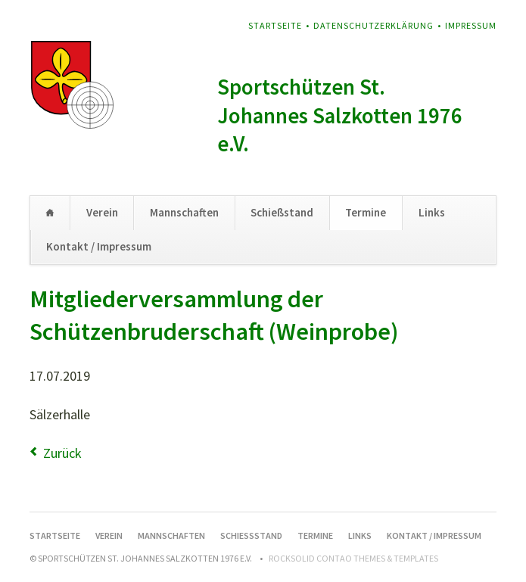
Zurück (62, 453)
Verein (102, 212)
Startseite (275, 25)
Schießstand (282, 212)
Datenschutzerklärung (373, 25)
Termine (365, 212)
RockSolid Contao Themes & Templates (353, 558)
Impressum (470, 25)
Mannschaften (184, 212)
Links (432, 212)
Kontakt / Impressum (98, 246)
